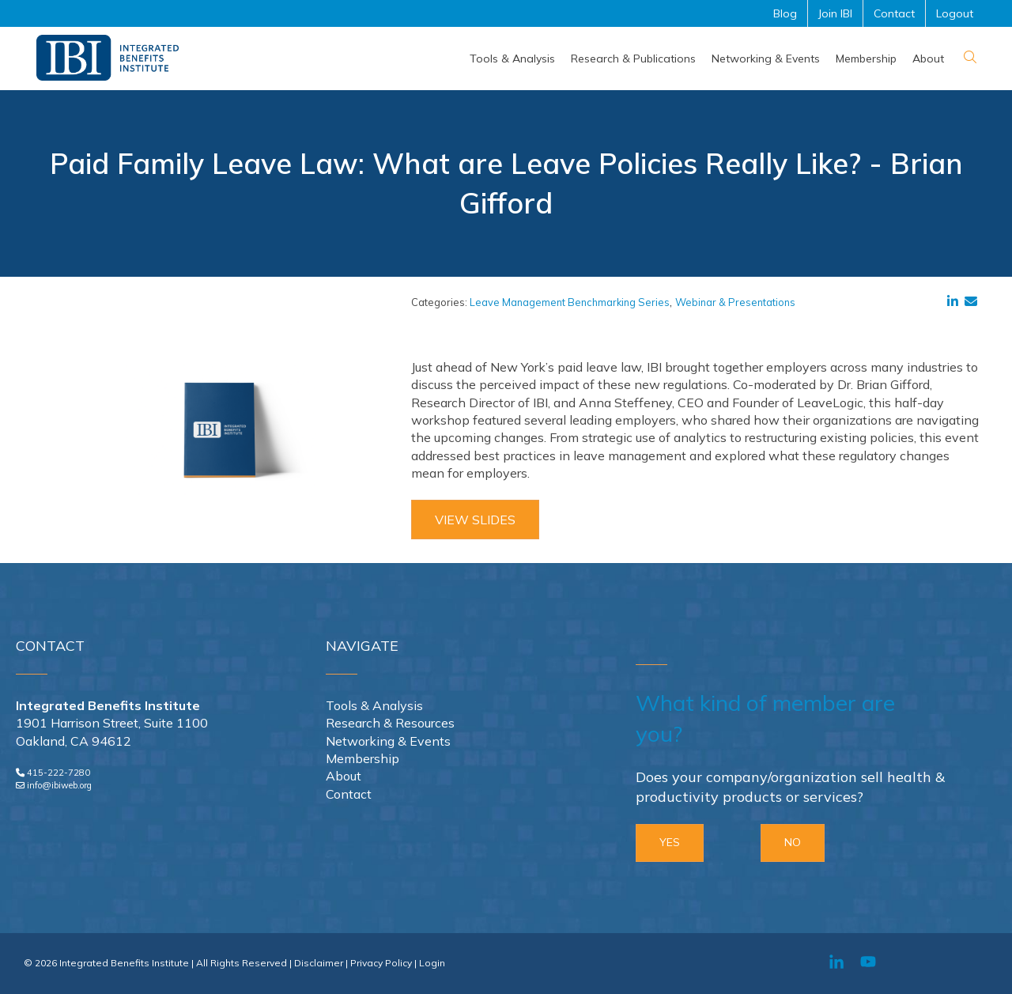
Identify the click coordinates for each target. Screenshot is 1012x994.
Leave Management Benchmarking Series (570, 302)
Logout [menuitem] (954, 13)
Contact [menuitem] (894, 13)
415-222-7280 (58, 772)
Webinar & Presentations (735, 302)
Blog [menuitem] (785, 13)
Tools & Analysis (374, 705)
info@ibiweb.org (59, 785)
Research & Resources (390, 723)
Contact (349, 794)
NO (792, 842)
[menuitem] (512, 58)
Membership (362, 758)
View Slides (475, 519)
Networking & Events (388, 741)
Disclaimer (318, 963)
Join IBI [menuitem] (835, 13)
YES (669, 842)
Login (432, 963)
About (343, 776)
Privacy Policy (381, 963)
